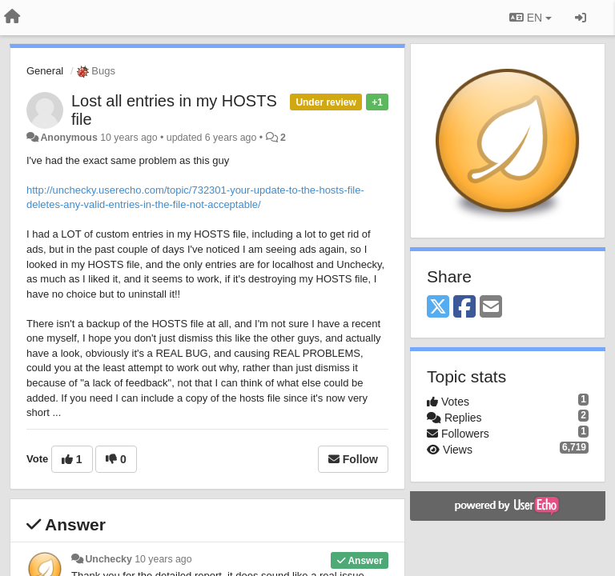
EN (530, 17)
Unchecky (108, 559)
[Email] (491, 308)
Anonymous (68, 137)
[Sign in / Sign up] (580, 17)
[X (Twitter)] (438, 308)
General (44, 71)
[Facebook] (464, 308)
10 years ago (163, 559)
